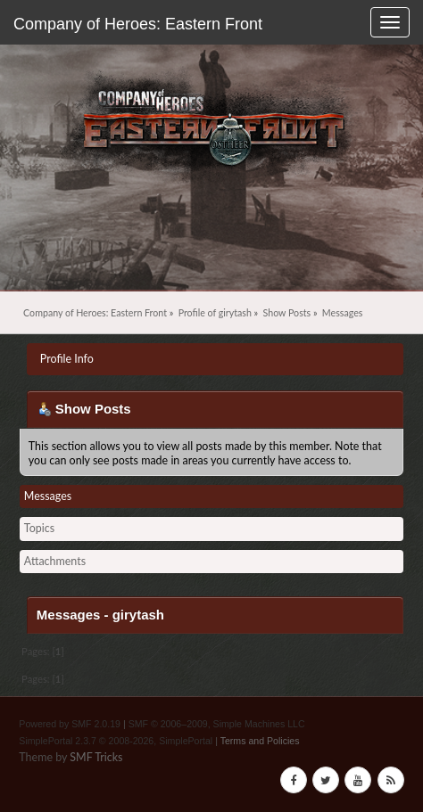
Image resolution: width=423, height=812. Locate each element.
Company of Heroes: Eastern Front (137, 24)
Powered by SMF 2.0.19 (69, 723)
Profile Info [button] (67, 358)
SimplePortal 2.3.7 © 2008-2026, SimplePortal (115, 740)
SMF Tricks (96, 757)
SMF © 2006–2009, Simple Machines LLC (217, 723)
